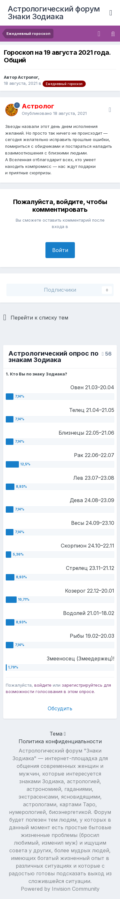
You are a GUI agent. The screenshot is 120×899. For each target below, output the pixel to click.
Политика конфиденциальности (60, 741)
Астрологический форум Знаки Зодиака (54, 12)
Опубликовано (54, 113)
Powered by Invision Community (60, 889)
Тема (58, 733)
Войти (60, 250)
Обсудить (60, 708)
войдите (43, 685)
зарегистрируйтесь (82, 685)
